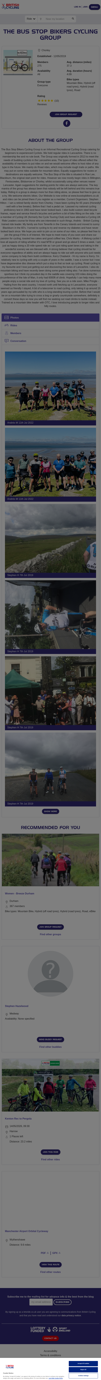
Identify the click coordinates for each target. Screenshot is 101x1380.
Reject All (83, 1369)
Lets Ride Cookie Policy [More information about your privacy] (56, 1378)
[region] (50, 1369)
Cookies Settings (83, 1375)
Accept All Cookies (83, 1363)
